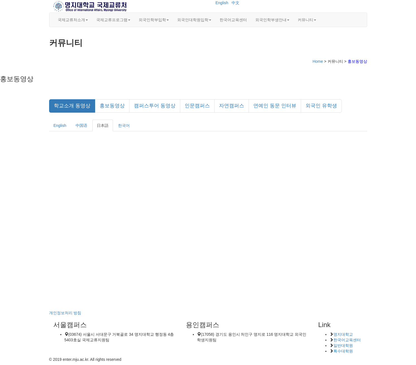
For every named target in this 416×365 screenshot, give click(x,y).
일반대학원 (343, 345)
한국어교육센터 (233, 20)
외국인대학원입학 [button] (194, 20)
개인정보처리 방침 (65, 313)
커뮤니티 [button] (307, 20)
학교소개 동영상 (72, 105)
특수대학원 (343, 351)
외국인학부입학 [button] (154, 20)
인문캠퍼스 (197, 105)
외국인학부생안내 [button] (272, 20)
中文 (235, 3)
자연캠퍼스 (231, 105)
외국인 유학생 (321, 105)
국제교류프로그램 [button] (113, 20)
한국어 (124, 125)
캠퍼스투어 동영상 (154, 105)
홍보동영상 (112, 105)
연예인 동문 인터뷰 (274, 105)
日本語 (103, 125)
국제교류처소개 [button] (73, 20)
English (221, 3)
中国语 (81, 125)
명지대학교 (343, 334)
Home (317, 61)
